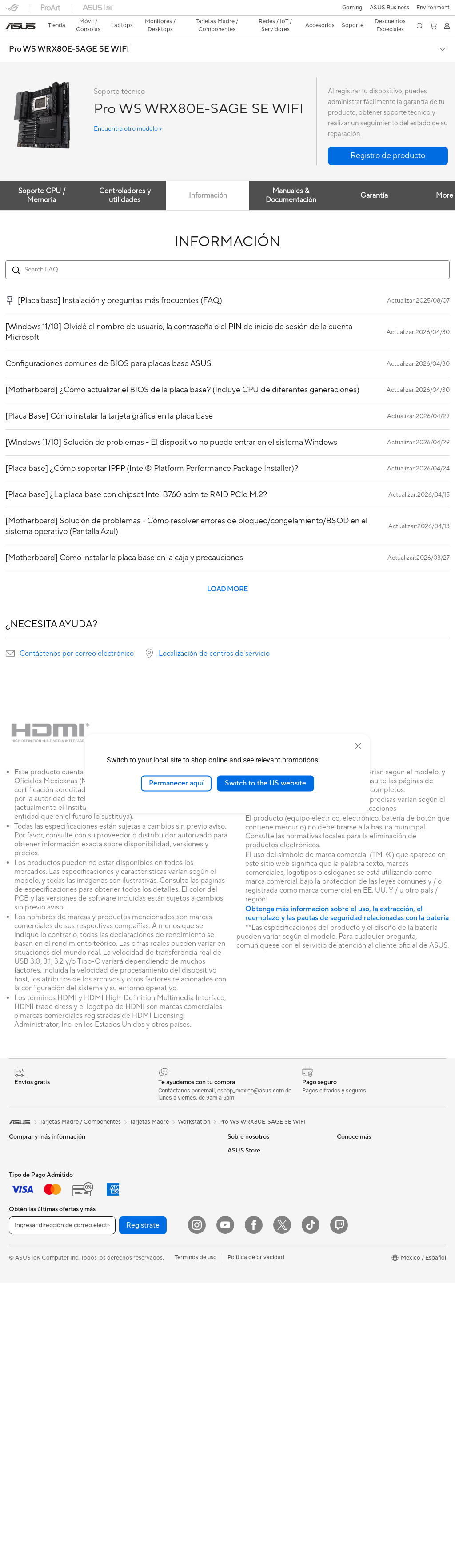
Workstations (26, 1336)
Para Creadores (29, 1188)
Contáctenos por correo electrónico (77, 638)
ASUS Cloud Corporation (261, 1214)
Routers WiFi (133, 1268)
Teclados (128, 1322)
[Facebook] (254, 1489)
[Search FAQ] (227, 254)
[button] (12, 11)
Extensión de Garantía (366, 1228)
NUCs (17, 1309)
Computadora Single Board (152, 1214)
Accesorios (23, 1228)
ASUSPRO (241, 1348)
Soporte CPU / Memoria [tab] (41, 180)
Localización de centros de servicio (214, 638)
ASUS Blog (242, 1361)
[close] (358, 746)
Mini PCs (20, 1322)
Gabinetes (129, 1161)
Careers (238, 1148)
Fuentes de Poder (139, 1174)
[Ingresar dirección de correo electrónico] (62, 1490)
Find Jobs (240, 1254)
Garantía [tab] (376, 179)
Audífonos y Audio (140, 1348)
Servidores (130, 1295)
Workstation (194, 1106)
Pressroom (242, 1188)
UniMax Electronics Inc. (258, 1228)
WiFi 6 (124, 1255)
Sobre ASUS (244, 1134)
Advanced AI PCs (250, 1388)
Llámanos (349, 1174)
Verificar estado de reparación (376, 1134)
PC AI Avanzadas (250, 1295)
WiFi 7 (124, 1241)
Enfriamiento (133, 1148)
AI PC (235, 1281)
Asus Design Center (253, 1335)
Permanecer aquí (176, 783)
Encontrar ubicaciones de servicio (381, 1148)
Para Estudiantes (31, 1202)
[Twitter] (282, 1489)
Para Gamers (26, 1215)
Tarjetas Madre (28, 1363)
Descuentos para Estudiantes (375, 1281)
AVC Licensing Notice (256, 1375)
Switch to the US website (265, 783)
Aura (234, 1415)
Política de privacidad (256, 1521)
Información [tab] (209, 179)
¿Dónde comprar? (251, 1308)
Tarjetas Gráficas (138, 1134)
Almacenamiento (138, 1188)
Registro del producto (366, 1161)
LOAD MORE (227, 574)
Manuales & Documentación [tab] (292, 180)
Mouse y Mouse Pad (142, 1335)
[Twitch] (339, 1489)
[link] (227, 11)
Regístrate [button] (143, 1489)
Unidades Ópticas (140, 1201)
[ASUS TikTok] (310, 1489)
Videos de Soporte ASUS (370, 1201)
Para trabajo (25, 1175)
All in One (21, 1282)
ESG (233, 1174)
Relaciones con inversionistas (266, 1161)
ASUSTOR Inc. (247, 1201)
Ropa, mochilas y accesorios (153, 1375)
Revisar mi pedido (360, 1268)
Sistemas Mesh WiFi (142, 1281)
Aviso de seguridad (362, 1188)
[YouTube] (225, 1489)
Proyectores (25, 1269)
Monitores (22, 1256)
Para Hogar (24, 1162)
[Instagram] (197, 1489)
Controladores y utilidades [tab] (125, 180)
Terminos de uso (196, 1521)
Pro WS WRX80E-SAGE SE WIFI (69, 34)
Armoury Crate (247, 1401)
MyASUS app (354, 1214)
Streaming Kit (134, 1362)
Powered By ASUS (252, 1321)
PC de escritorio (30, 1296)
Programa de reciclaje (256, 1241)
